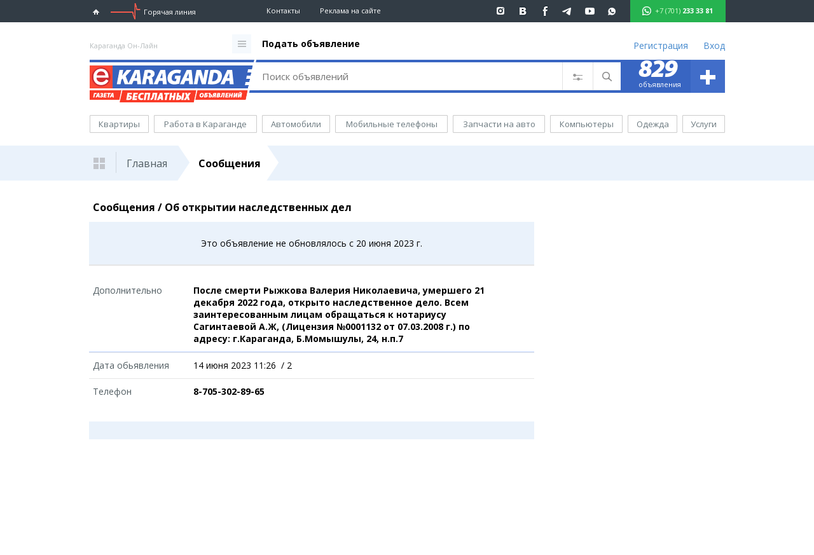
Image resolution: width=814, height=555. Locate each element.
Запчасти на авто (499, 124)
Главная (147, 163)
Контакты (283, 10)
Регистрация (660, 45)
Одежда (653, 124)
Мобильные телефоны (392, 124)
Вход (714, 45)
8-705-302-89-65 (229, 391)
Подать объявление (311, 44)
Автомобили (296, 124)
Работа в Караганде (205, 124)
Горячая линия (170, 12)
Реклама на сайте (350, 10)
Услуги (704, 124)
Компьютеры (587, 124)
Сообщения (229, 163)
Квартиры (119, 124)
